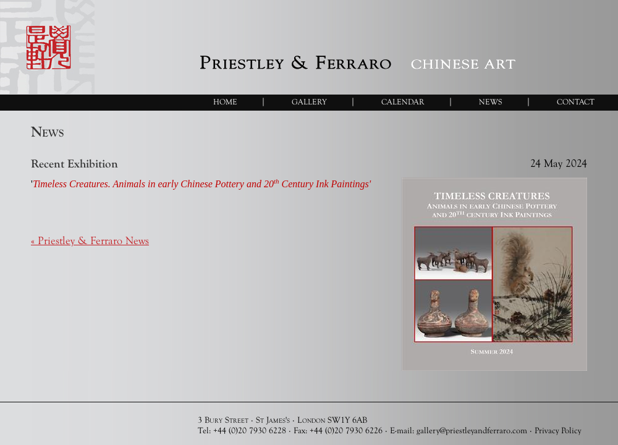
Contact (576, 101)
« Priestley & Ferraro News (90, 240)
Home (225, 101)
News (490, 101)
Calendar (403, 101)
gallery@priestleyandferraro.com (472, 430)
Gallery (309, 101)
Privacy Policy (558, 430)
